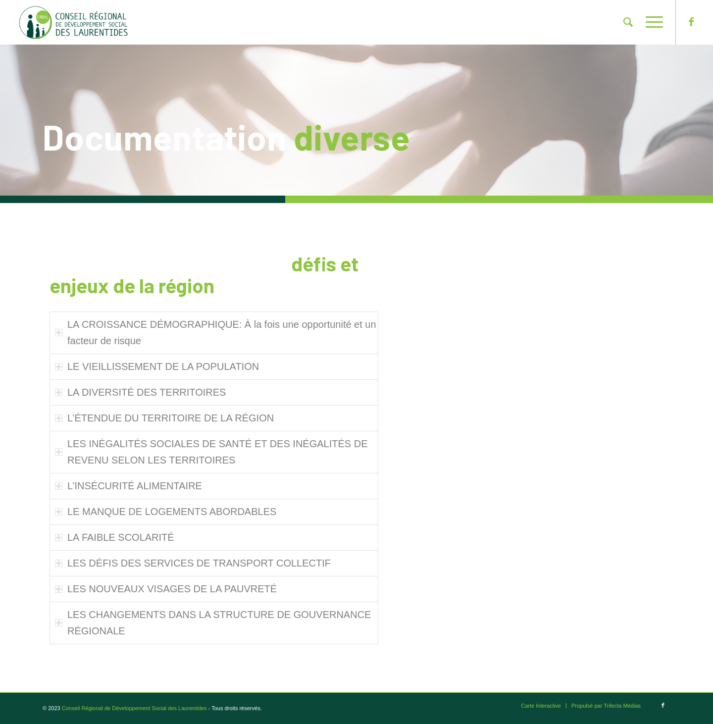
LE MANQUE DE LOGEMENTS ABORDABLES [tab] (165, 511)
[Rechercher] (628, 22)
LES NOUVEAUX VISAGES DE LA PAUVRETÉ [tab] (166, 588)
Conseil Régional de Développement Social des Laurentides (134, 708)
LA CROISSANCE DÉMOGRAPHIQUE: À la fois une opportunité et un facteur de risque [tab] (215, 332)
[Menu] (651, 22)
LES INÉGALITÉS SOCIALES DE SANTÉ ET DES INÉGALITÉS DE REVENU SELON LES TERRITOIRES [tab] (211, 451)
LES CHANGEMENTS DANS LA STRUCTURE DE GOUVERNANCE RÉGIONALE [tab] (213, 622)
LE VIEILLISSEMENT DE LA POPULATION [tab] (157, 366)
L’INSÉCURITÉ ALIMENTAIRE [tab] (128, 485)
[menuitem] (628, 22)
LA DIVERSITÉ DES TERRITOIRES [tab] (140, 392)
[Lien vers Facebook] (691, 21)
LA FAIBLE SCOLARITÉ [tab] (114, 537)
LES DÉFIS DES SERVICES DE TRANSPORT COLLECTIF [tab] (193, 563)
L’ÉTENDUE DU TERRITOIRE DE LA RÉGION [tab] (164, 418)
